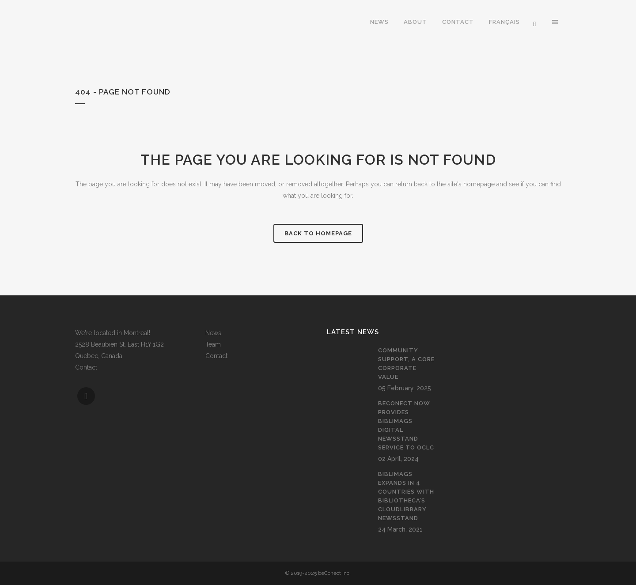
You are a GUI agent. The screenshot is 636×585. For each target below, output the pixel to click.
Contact (86, 367)
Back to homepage (318, 233)
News (213, 332)
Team (213, 344)
